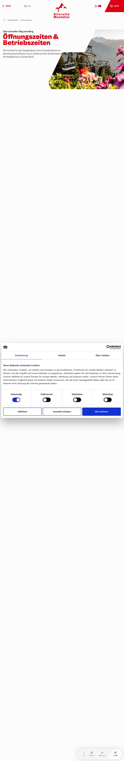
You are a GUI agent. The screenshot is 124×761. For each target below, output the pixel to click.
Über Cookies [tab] (103, 355)
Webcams (102, 754)
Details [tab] (62, 355)
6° (84, 754)
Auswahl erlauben (62, 411)
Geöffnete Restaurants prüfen (26, 425)
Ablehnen (22, 411)
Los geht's (73, 683)
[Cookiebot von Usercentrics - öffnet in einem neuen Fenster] (108, 347)
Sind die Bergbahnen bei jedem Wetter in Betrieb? (38, 725)
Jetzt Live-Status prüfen (89, 338)
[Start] (4, 20)
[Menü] (10, 6)
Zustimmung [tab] (21, 355)
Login (115, 754)
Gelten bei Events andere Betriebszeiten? (33, 736)
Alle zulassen (101, 411)
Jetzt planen (15, 683)
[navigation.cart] (98, 6)
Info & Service (13, 20)
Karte (27, 6)
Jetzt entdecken (17, 609)
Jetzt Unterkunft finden (81, 609)
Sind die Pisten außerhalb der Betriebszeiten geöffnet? (40, 748)
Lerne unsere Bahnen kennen (22, 281)
